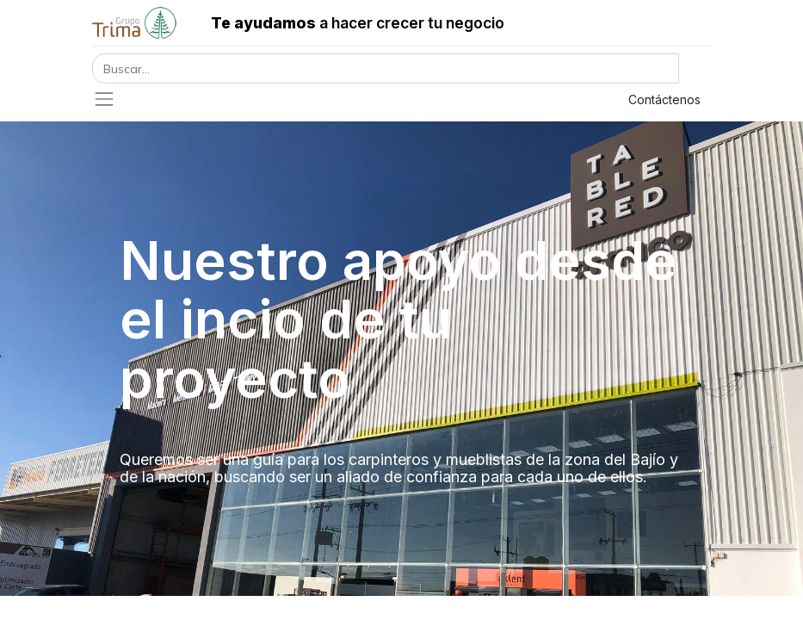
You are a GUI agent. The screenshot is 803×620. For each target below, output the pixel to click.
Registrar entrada (536, 99)
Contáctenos (664, 99)
